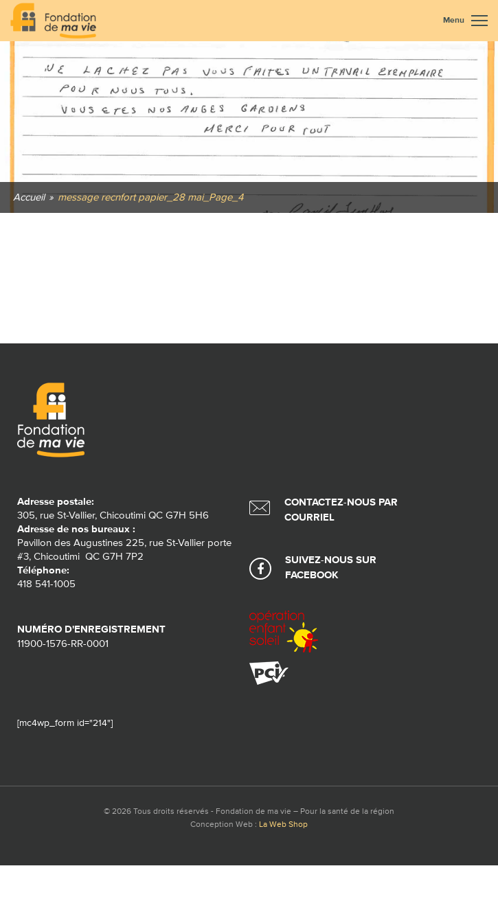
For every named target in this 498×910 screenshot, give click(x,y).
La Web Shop (283, 825)
